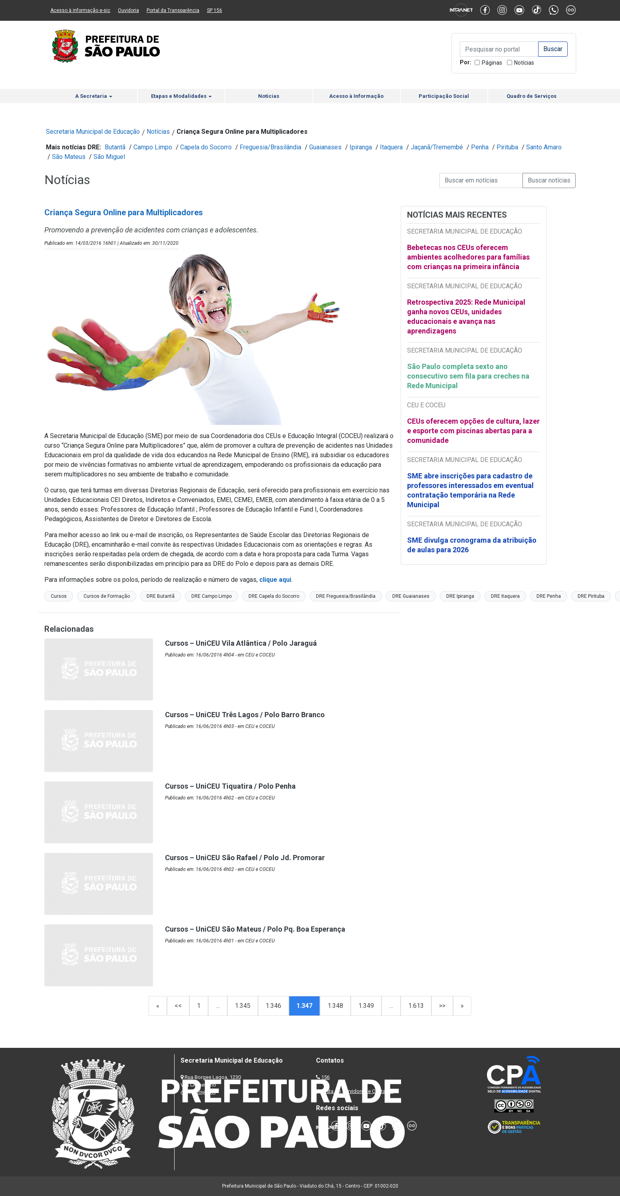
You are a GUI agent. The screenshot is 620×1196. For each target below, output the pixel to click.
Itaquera (391, 147)
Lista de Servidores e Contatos (357, 1091)
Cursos (59, 596)
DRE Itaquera (505, 596)
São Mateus (68, 157)
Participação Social (444, 96)
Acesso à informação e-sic (80, 10)
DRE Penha (549, 596)
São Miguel (109, 157)
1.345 (242, 1006)
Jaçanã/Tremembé (437, 147)
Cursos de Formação (106, 596)
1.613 (416, 1006)
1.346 (273, 1006)
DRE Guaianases (410, 596)
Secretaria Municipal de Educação (93, 131)
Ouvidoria (128, 10)
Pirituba (507, 147)
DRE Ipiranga (460, 596)
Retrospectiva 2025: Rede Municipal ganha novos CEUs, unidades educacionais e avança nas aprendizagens (466, 316)
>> (442, 1006)
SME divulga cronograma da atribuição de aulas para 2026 (472, 545)
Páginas (492, 62)
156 (325, 1077)
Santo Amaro (544, 147)
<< (178, 1006)
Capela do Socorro (206, 147)
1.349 (366, 1006)
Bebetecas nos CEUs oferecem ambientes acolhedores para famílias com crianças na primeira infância (468, 257)
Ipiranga (361, 147)
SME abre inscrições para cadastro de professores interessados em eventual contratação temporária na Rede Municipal (470, 490)
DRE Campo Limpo (211, 596)
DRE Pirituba (591, 596)
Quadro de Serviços (531, 96)
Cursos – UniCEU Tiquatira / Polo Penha (230, 786)
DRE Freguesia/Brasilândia (346, 596)
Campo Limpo (152, 147)
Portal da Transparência (173, 10)
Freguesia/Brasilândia (270, 147)
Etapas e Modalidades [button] (181, 96)
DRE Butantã (161, 596)
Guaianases (325, 147)
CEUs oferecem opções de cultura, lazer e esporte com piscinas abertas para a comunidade (473, 430)
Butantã (115, 147)
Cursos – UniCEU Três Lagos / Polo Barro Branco (245, 714)
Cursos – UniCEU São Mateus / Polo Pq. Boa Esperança (255, 929)
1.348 (335, 1006)
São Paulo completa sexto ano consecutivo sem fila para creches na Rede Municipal (468, 376)
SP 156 (214, 10)
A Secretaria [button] (93, 96)
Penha (480, 147)
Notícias (524, 62)
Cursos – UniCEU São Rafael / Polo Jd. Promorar (245, 857)
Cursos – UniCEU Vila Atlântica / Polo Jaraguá (241, 643)
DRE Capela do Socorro (273, 596)
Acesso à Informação (356, 96)
